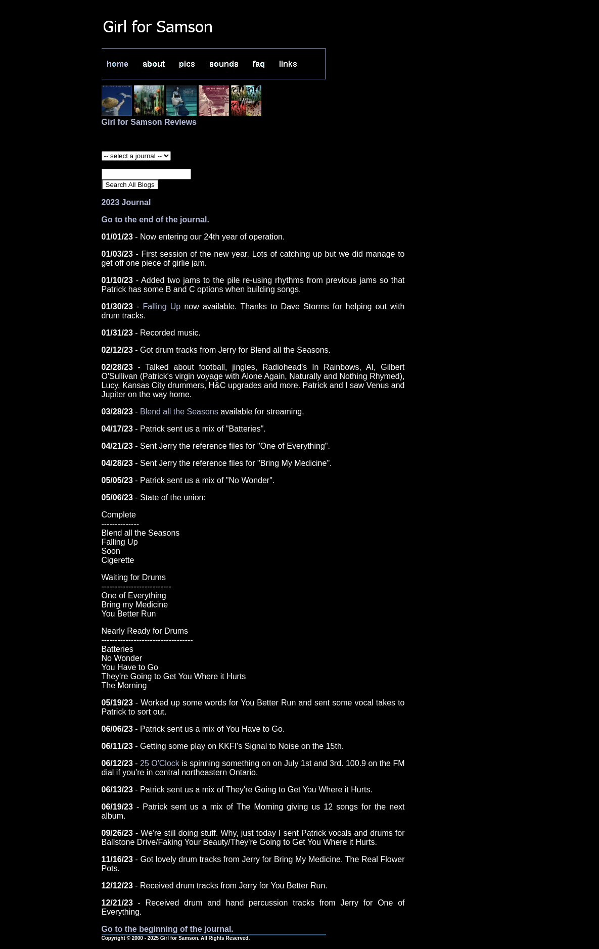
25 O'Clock (159, 763)
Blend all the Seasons (179, 411)
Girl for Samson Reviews (149, 122)
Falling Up (161, 306)
